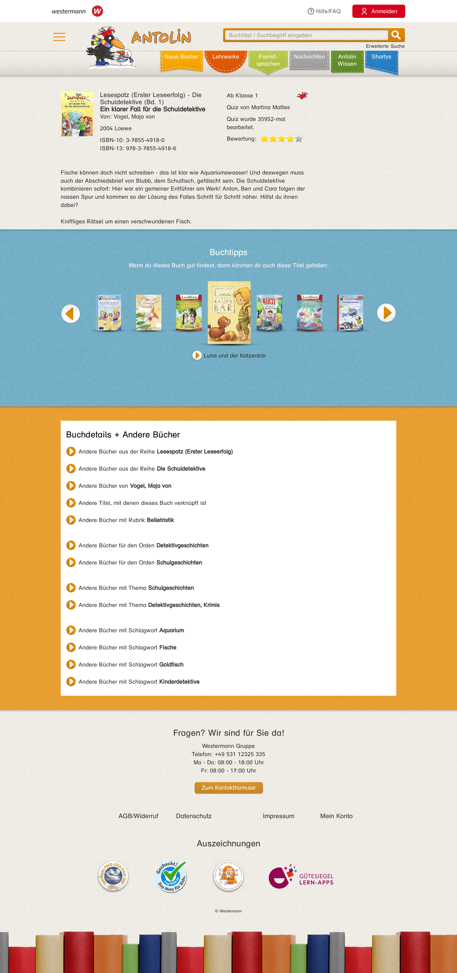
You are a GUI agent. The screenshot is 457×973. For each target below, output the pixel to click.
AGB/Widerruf (138, 816)
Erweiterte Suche (385, 46)
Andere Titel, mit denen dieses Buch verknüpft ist (142, 503)
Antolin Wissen (347, 60)
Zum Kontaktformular (229, 787)
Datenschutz (194, 816)
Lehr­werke (225, 56)
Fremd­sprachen (268, 60)
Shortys (381, 56)
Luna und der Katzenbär (235, 355)
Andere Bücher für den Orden (144, 545)
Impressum (279, 816)
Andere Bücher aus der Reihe (156, 451)
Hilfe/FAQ (324, 11)
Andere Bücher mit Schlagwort (131, 630)
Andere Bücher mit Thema (136, 587)
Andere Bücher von (125, 485)
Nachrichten (309, 56)
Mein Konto (336, 816)
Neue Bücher (182, 56)
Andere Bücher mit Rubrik (126, 520)
